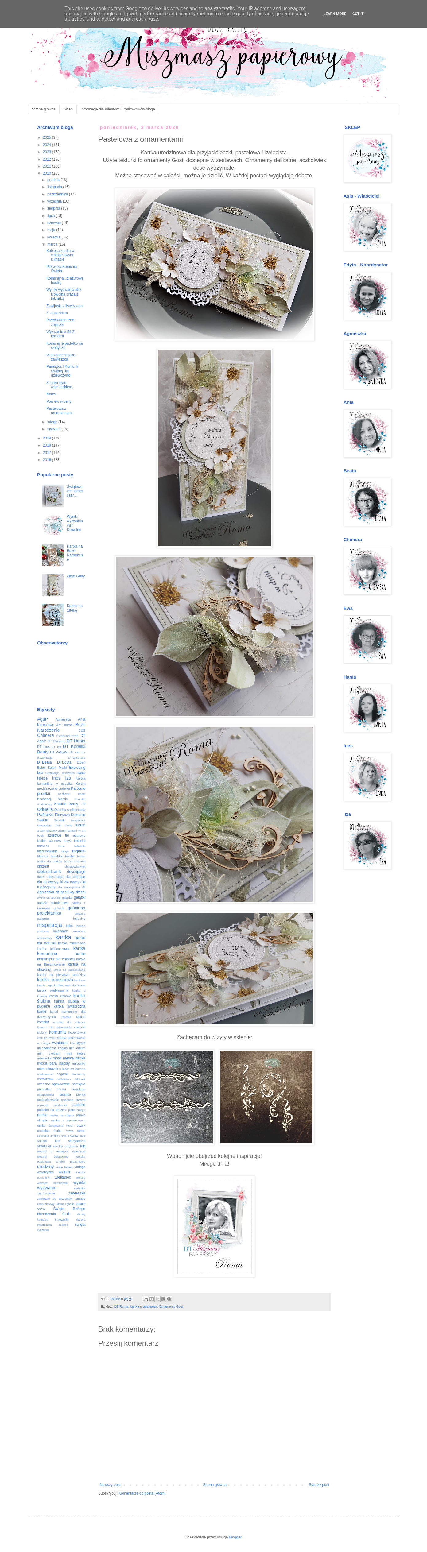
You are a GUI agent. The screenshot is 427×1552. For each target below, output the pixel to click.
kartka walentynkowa (69, 985)
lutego (52, 422)
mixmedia (44, 1058)
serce (81, 1130)
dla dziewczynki (50, 882)
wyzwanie (46, 1187)
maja (51, 230)
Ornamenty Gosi (171, 1306)
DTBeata (44, 762)
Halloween (68, 773)
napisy (64, 1063)
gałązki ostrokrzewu (52, 902)
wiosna (80, 1177)
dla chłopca (75, 877)
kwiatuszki (60, 1043)
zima (40, 1204)
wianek (64, 1172)
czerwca (54, 223)
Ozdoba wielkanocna (69, 809)
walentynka (45, 1172)
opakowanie (45, 1074)
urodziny (45, 1166)
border (70, 856)
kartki (41, 1011)
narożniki (78, 1063)
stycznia (54, 429)
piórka (80, 1094)
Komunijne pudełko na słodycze (64, 345)
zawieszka (76, 1193)
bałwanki (79, 846)
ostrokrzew (45, 1079)
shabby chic (58, 1135)
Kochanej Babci (71, 793)
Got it (358, 14)
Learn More (335, 14)
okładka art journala (72, 1068)
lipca (51, 216)
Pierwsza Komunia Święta (61, 269)
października (58, 194)
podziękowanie (48, 1099)
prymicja (42, 1105)
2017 (47, 453)
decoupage (76, 871)
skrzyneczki (76, 1141)
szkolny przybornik (65, 1146)
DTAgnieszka (76, 757)
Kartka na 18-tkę (75, 608)
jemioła (80, 925)
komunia (57, 1032)
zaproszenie (46, 1193)
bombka (56, 856)
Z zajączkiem (57, 313)
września (55, 201)
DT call (74, 752)
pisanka (65, 1094)
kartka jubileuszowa (53, 948)
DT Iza (56, 747)
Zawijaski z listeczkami (64, 306)
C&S (82, 730)
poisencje (67, 1099)
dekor (41, 877)
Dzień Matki (57, 767)
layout (80, 1043)
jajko (69, 925)
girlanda (59, 908)
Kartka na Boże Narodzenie (75, 553)
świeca (80, 1219)
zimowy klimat (54, 1204)
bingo (64, 851)
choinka (79, 861)
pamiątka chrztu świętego (61, 1089)
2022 (47, 159)
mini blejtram (48, 1053)
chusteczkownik (75, 866)
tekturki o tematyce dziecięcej (61, 1151)
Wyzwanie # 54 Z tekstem (60, 334)
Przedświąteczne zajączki (60, 322)
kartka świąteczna (70, 1006)
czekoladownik (49, 871)
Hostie (42, 778)
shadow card (76, 1135)
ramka (42, 1115)
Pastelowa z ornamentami (59, 410)
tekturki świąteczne (52, 1156)
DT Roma (121, 1306)
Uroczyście (44, 825)
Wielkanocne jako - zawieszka (61, 357)
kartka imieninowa (71, 943)
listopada (55, 187)
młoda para (47, 1063)
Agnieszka (63, 719)
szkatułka (44, 1146)
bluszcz (42, 856)
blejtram (78, 851)
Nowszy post (110, 1485)
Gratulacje (52, 773)
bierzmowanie (47, 851)
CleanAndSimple (67, 735)
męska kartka (74, 1058)
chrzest (43, 866)
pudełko (78, 1105)
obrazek (52, 1068)
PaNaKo (45, 814)
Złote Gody (76, 576)
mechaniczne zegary (52, 1048)
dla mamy (71, 882)
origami (62, 1074)
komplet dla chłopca (69, 1022)
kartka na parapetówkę (69, 969)
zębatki (69, 1204)
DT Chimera (56, 741)
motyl (57, 1058)
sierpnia (54, 208)
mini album (77, 1048)
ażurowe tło (58, 835)
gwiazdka (43, 918)
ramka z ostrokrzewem (68, 1120)
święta (80, 1224)
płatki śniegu (76, 1110)
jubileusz (43, 931)
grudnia (53, 180)
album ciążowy (47, 830)
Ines (56, 778)
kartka (63, 937)
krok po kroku (46, 1037)
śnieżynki (61, 1219)
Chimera (45, 735)
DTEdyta (64, 762)
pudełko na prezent (52, 1110)
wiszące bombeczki (52, 1183)
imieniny (79, 918)
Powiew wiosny (58, 401)
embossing (53, 897)
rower (69, 1130)
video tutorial (64, 1167)
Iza (68, 778)
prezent (80, 1099)
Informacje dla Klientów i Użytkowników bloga (118, 109)
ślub (66, 1213)
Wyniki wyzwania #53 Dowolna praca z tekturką (63, 294)
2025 (47, 137)
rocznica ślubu (49, 1130)
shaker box (48, 1141)
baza (61, 846)
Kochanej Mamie (52, 799)
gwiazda (80, 913)
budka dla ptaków (49, 861)
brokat (81, 856)
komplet (43, 1022)
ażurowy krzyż (60, 840)
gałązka (67, 897)
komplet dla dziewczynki (54, 1027)
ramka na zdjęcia (61, 1115)
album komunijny (69, 830)
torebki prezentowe (70, 1161)
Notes (51, 394)
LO (82, 804)
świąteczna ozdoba (52, 1224)
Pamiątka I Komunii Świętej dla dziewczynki (62, 370)
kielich (80, 1017)
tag (82, 1146)
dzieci (80, 892)
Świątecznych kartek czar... (75, 491)
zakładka (79, 1188)
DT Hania (76, 740)
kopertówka (76, 1032)
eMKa (41, 897)
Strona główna (44, 109)
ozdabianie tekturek (71, 1079)
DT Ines (43, 747)
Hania (81, 773)
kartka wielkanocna (52, 990)
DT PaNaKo (59, 752)
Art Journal (64, 725)
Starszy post (319, 1485)
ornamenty (78, 1074)
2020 (47, 173)
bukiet (68, 861)
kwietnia (54, 237)
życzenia (43, 1230)
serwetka (43, 1135)
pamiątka (78, 1084)
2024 (47, 145)
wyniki (79, 1182)
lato (72, 1043)
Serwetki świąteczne (69, 820)
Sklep (68, 109)
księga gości (66, 1037)
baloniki (79, 840)
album (80, 825)
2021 (47, 166)
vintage (80, 1167)
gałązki (79, 897)
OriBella (45, 809)
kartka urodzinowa (143, 1306)
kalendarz (60, 931)
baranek (43, 846)
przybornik (60, 1105)
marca (53, 244)
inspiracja (49, 925)
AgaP (42, 719)
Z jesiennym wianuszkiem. (59, 385)
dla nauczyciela (69, 887)
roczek (80, 1125)
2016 (47, 460)
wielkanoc (63, 1177)
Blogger (235, 1537)
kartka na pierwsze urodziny (61, 975)
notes (41, 1068)
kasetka (66, 1017)
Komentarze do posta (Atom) (141, 1493)
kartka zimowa (60, 996)
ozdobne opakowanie (53, 1084)
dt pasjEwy (65, 892)
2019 (47, 438)
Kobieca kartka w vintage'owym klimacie (60, 255)
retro (69, 1125)
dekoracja (56, 877)
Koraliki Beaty (66, 804)
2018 (47, 445)
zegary (80, 1198)
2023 (47, 152)
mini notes (75, 1053)
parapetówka (45, 1094)
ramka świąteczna (50, 1125)
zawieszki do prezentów (54, 1198)
